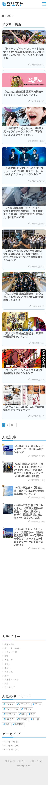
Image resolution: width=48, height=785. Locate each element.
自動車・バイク (11, 679)
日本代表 (9, 719)
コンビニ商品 (11, 709)
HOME (8, 16)
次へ (13, 425)
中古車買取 (10, 714)
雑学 (6, 683)
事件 (23, 714)
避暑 (7, 724)
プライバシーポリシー (15, 761)
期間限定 (23, 719)
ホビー (7, 668)
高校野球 (19, 724)
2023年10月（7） (12, 742)
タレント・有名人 (12, 648)
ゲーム (38, 704)
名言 (33, 714)
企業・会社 (9, 644)
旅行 (6, 675)
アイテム (8, 672)
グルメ (7, 664)
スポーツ (8, 660)
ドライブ (27, 709)
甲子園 (36, 719)
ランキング (9, 687)
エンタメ (9, 704)
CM (6, 656)
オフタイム (24, 704)
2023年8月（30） (12, 749)
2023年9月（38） (12, 746)
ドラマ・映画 (10, 652)
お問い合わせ (36, 761)
